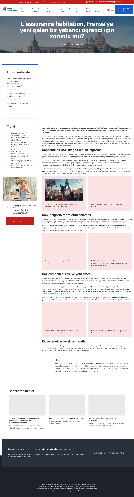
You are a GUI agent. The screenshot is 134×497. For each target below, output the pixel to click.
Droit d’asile (89, 10)
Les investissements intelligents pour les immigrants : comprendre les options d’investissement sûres (25, 420)
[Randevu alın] (119, 10)
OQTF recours (16, 152)
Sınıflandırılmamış (78, 44)
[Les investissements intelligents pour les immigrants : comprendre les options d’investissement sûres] (27, 405)
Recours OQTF (79, 10)
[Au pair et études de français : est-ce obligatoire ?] (106, 405)
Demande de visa (52, 10)
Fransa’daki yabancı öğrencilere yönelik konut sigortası (84, 154)
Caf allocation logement (19, 143)
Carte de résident (17, 154)
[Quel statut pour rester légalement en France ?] (67, 405)
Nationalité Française (36, 10)
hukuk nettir (54, 278)
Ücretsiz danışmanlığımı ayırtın (109, 453)
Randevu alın (18, 222)
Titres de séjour (24, 10)
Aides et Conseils (98, 10)
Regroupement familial (65, 10)
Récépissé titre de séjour (20, 145)
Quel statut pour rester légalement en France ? (67, 418)
